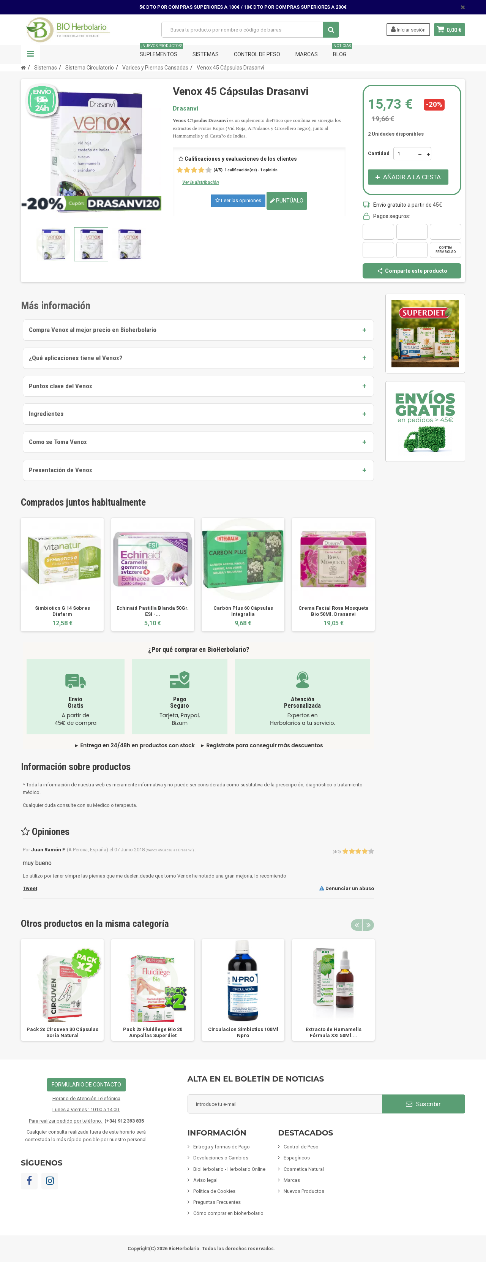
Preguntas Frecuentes (217, 1202)
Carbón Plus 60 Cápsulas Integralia (243, 611)
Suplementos (161, 51)
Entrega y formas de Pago (221, 1147)
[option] (62, 574)
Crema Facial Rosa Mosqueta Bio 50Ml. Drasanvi (333, 611)
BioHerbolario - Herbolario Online (229, 1169)
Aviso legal (205, 1180)
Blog (342, 51)
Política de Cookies (214, 1191)
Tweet (30, 888)
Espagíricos (297, 1158)
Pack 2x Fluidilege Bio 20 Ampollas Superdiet (152, 1032)
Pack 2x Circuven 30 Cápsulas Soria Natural (62, 1032)
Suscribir (423, 1104)
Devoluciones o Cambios (220, 1158)
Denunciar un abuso (346, 888)
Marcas (306, 54)
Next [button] (368, 925)
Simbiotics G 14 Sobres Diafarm (62, 611)
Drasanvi (185, 108)
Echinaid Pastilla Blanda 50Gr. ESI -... (153, 611)
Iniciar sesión (408, 29)
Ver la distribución (200, 182)
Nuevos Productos (304, 1191)
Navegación (30, 54)
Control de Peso (257, 54)
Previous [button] (356, 925)
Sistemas (206, 54)
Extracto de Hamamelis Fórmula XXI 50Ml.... (333, 1032)
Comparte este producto (412, 271)
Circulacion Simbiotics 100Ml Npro (243, 1032)
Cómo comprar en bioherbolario (228, 1213)
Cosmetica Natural (304, 1169)
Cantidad (379, 153)
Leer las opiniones (238, 200)
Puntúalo (286, 201)
